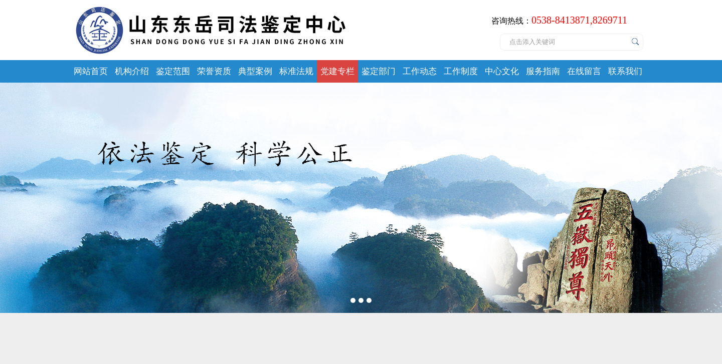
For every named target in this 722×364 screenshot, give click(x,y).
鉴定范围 (173, 71)
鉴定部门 (379, 71)
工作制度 (461, 71)
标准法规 (296, 71)
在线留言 (584, 71)
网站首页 (91, 71)
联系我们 (625, 71)
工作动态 (420, 71)
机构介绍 (132, 71)
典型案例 (255, 71)
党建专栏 (337, 71)
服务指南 (543, 71)
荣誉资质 (214, 71)
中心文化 (502, 71)
